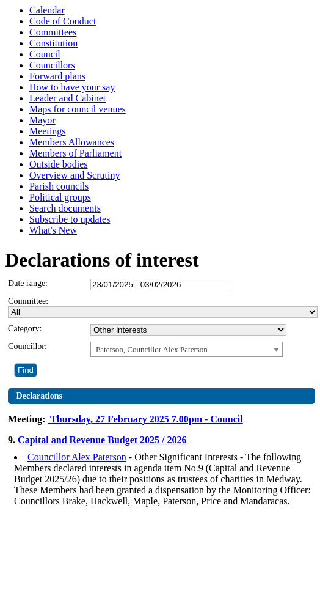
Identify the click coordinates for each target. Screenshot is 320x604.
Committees (52, 32)
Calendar (47, 10)
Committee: (28, 301)
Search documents (65, 208)
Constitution (53, 43)
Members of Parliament (75, 153)
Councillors (52, 65)
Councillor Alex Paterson (76, 457)
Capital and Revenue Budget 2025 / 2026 (102, 440)
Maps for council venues (77, 109)
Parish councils (59, 186)
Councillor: (27, 346)
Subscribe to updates (69, 219)
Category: (25, 328)
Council (44, 54)
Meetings (47, 131)
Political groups (60, 197)
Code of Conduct (62, 21)
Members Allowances (71, 142)
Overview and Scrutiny (74, 175)
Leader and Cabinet (67, 98)
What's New (53, 230)
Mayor (42, 120)
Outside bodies (58, 164)
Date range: (28, 283)
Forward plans (57, 76)
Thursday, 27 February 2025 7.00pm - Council (145, 419)
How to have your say (72, 87)
